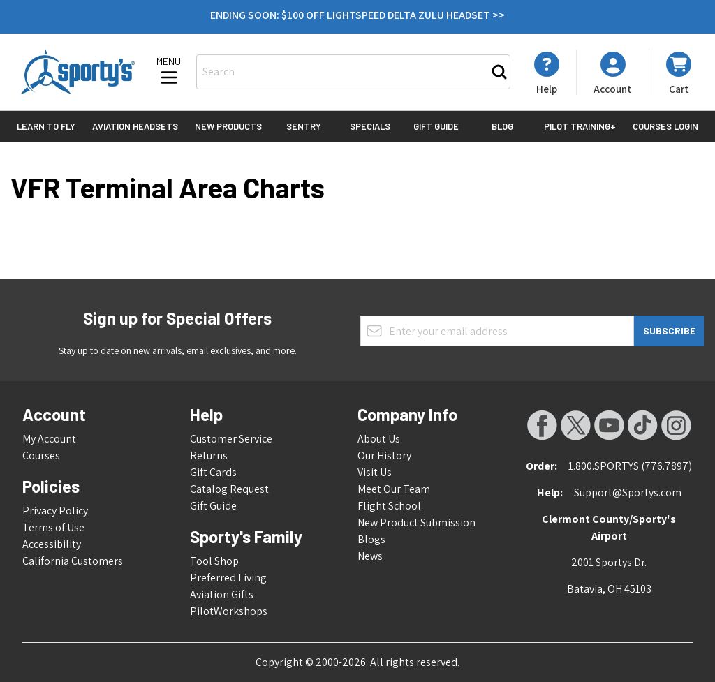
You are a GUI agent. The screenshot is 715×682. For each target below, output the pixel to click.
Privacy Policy (55, 510)
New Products (228, 126)
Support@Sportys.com (627, 492)
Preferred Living (228, 577)
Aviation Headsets (135, 126)
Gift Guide (436, 126)
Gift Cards (213, 472)
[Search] (499, 72)
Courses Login (665, 126)
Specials (370, 126)
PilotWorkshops (228, 611)
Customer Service (231, 438)
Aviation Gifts (221, 594)
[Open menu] (169, 72)
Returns (209, 455)
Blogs (371, 539)
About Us (379, 438)
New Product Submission (417, 522)
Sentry (303, 126)
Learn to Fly (46, 126)
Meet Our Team (394, 489)
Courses (41, 455)
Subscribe (669, 330)
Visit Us (375, 472)
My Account (49, 438)
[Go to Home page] (78, 72)
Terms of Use (53, 527)
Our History (384, 455)
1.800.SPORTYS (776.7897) (630, 466)
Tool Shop (214, 561)
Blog (502, 126)
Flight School (389, 505)
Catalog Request (229, 489)
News (370, 556)
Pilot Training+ (580, 126)
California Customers (72, 561)
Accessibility (51, 544)
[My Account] (546, 73)
